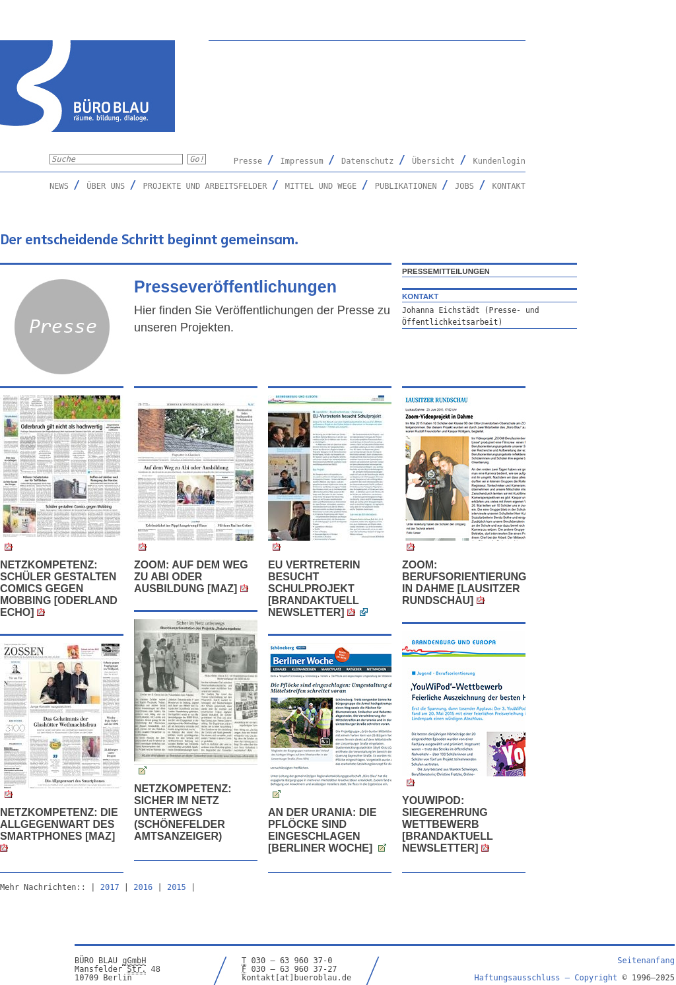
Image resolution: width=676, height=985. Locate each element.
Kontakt (508, 186)
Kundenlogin (499, 161)
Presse (248, 161)
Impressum (302, 161)
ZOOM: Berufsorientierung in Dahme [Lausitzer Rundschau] (464, 582)
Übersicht (433, 161)
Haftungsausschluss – (546, 977)
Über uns (105, 186)
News (59, 186)
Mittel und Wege (320, 186)
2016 (142, 887)
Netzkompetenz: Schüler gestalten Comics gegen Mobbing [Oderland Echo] (59, 588)
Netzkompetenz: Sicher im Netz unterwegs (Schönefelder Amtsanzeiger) (183, 812)
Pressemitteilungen (446, 271)
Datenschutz (367, 161)
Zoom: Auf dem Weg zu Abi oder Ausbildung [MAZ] (191, 576)
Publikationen (406, 186)
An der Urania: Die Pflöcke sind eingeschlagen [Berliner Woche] (322, 830)
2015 (176, 887)
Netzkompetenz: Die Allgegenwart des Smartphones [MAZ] (59, 824)
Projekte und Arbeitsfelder (205, 186)
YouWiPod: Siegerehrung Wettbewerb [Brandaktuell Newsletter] (447, 824)
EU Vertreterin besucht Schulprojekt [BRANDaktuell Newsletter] (314, 588)
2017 (109, 887)
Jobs (464, 186)
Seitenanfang (646, 960)
